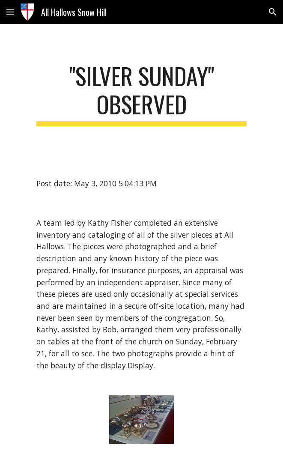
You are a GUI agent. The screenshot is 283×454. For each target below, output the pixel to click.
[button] (10, 12)
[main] (141, 94)
